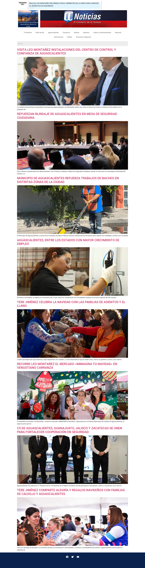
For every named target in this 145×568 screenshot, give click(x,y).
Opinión (76, 32)
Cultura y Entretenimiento (102, 32)
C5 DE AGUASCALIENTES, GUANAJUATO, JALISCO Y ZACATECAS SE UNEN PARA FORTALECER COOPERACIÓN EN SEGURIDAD (69, 430)
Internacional (58, 37)
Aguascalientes (53, 32)
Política (69, 37)
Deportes (86, 32)
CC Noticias (28, 32)
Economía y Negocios (83, 37)
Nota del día (40, 32)
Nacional (118, 32)
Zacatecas (66, 32)
